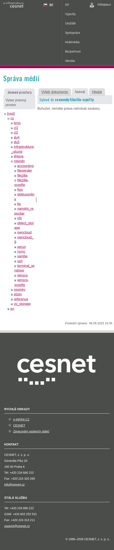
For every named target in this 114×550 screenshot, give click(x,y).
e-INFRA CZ (21, 419)
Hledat (97, 92)
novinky (19, 289)
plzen (18, 294)
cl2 (16, 132)
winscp (22, 275)
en (12, 308)
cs (12, 118)
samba (22, 256)
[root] (11, 113)
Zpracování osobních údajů (31, 431)
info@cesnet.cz (14, 484)
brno (17, 123)
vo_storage (22, 304)
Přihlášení (100, 5)
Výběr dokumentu (54, 92)
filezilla (22, 175)
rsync (21, 251)
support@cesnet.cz (17, 526)
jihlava (18, 156)
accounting (25, 166)
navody (19, 161)
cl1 (16, 128)
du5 (17, 142)
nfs (19, 218)
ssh (20, 261)
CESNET (19, 425)
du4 (17, 137)
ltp (19, 204)
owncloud (24, 232)
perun (21, 247)
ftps (20, 189)
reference (21, 299)
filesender (24, 170)
